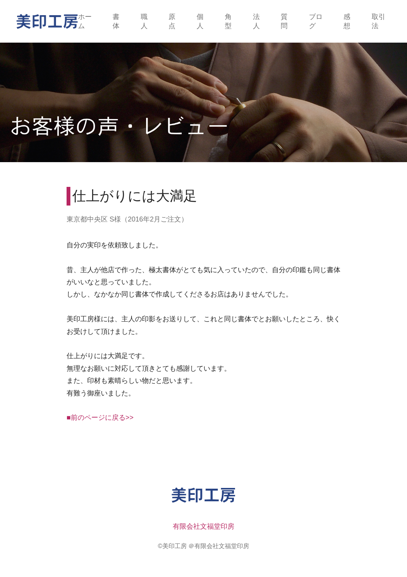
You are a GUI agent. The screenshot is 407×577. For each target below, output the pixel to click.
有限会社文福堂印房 (203, 526)
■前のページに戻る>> (100, 417)
